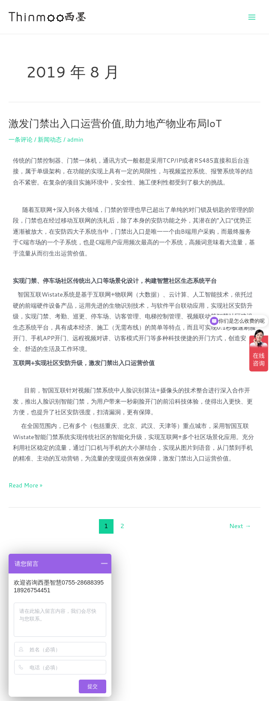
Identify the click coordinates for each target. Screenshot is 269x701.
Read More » (25, 484)
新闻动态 (50, 139)
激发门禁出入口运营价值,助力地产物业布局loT (115, 123)
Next (240, 525)
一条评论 (21, 139)
